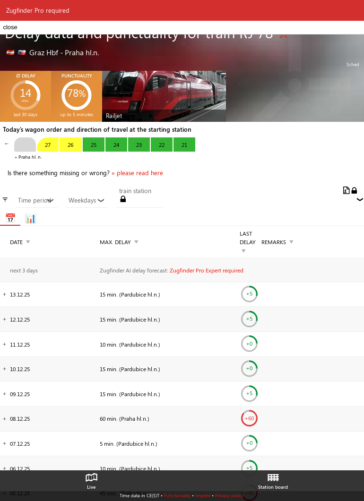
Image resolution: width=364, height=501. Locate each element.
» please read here (137, 173)
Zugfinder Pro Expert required (206, 270)
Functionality (177, 495)
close (10, 27)
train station (135, 191)
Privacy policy (229, 495)
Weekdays (87, 200)
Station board (273, 478)
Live (91, 478)
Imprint (202, 495)
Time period (36, 200)
